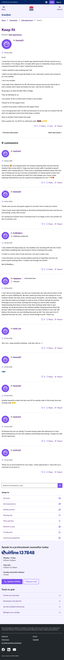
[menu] (3, 8)
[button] (52, 2)
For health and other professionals (11, 643)
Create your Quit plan (32, 595)
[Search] (32, 485)
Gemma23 (20, 40)
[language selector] (46, 2)
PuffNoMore (18, 233)
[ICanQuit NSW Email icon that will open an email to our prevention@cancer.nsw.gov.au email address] (14, 649)
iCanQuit (6, 15)
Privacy (35, 636)
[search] (59, 8)
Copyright (36, 639)
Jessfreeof (17, 151)
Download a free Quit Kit (32, 601)
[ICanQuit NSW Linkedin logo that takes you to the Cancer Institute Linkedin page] (8, 649)
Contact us (5, 636)
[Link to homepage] (31, 8)
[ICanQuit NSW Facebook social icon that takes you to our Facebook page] (3, 649)
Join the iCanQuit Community (32, 607)
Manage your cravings (32, 612)
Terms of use (5, 639)
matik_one (17, 328)
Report (58, 126)
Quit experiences (27, 20)
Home (4, 20)
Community (13, 20)
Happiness (17, 278)
